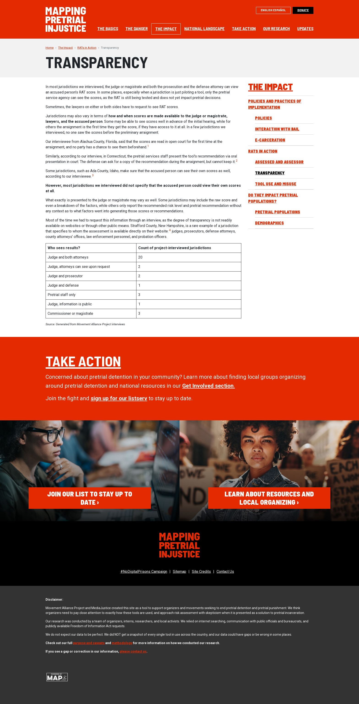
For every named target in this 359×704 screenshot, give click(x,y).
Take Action (244, 28)
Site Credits (201, 571)
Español (279, 10)
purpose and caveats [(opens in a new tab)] (89, 643)
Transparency (270, 172)
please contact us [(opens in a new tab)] (133, 651)
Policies (263, 117)
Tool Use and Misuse (275, 183)
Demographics (269, 222)
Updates (305, 28)
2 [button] (236, 160)
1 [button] (148, 146)
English (266, 10)
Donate (303, 10)
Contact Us (225, 571)
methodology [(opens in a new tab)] (122, 643)
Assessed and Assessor (279, 161)
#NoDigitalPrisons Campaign (143, 571)
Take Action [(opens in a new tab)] (83, 360)
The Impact (166, 28)
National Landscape (204, 28)
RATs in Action (86, 47)
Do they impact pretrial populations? (273, 198)
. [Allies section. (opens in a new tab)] (208, 386)
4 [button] (170, 230)
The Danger (136, 28)
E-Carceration (270, 139)
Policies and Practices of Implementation (274, 104)
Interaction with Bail (277, 128)
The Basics (107, 28)
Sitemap (179, 571)
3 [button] (93, 175)
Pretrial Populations (277, 211)
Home (50, 47)
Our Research (276, 28)
